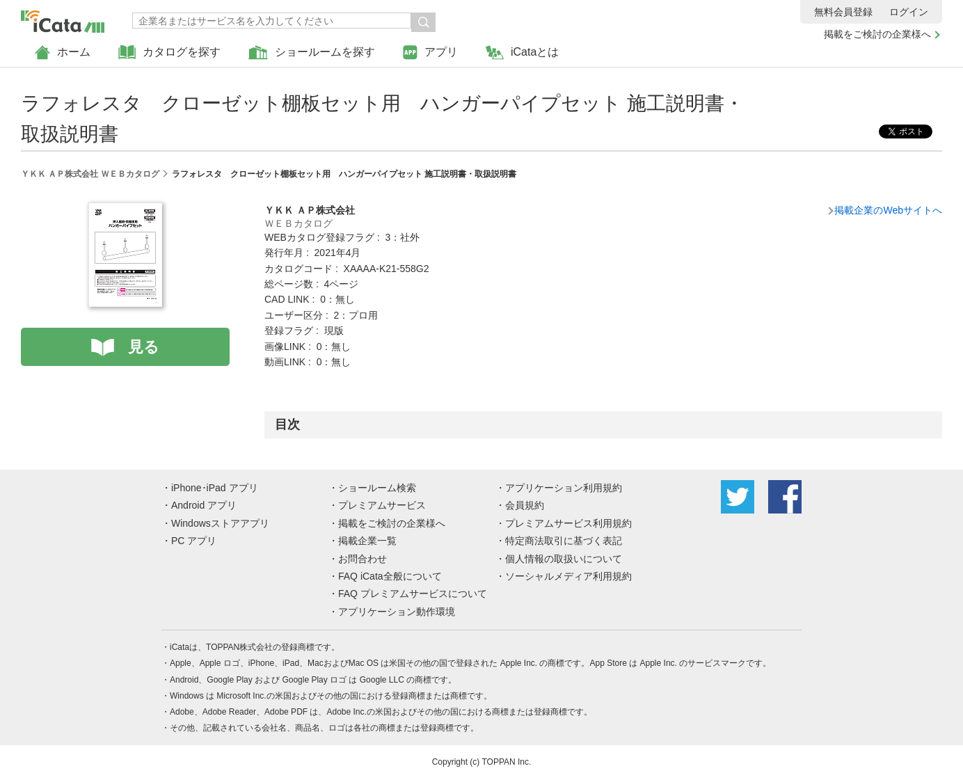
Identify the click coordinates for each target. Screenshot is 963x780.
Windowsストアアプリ (220, 523)
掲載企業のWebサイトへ (888, 210)
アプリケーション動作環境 (396, 611)
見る (143, 347)
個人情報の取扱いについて (563, 558)
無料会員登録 (843, 11)
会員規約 (524, 505)
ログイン (908, 11)
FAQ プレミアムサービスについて (412, 593)
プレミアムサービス (382, 505)
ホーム (62, 52)
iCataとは (522, 52)
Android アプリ (204, 505)
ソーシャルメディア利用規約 (568, 576)
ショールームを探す (311, 52)
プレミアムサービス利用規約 (568, 523)
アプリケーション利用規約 (563, 487)
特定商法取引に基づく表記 (563, 540)
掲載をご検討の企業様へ (877, 34)
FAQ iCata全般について (390, 576)
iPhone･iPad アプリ (214, 487)
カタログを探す (169, 52)
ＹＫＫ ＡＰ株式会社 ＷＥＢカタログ (90, 174)
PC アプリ (193, 540)
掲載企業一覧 (367, 540)
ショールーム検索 (377, 487)
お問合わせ (362, 558)
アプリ (430, 52)
